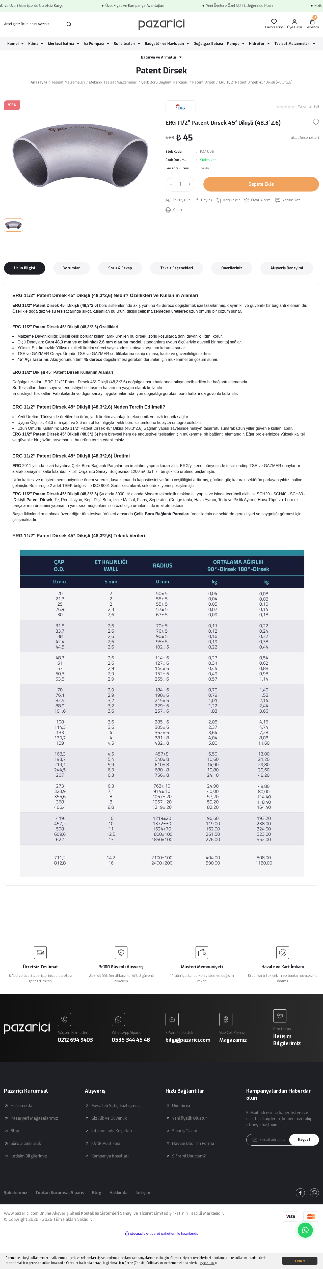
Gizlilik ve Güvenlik (109, 1118)
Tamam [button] (299, 1261)
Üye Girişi (181, 1105)
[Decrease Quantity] (170, 184)
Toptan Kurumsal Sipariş (59, 1192)
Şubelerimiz (15, 1192)
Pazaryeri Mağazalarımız (34, 1118)
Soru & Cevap (120, 268)
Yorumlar (71, 268)
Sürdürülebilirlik (26, 1143)
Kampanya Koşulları (110, 1156)
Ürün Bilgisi (24, 268)
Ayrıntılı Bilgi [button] (208, 1263)
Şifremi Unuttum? (189, 1156)
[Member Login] (294, 24)
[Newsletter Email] (282, 1140)
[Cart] (312, 24)
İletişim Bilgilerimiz (29, 1156)
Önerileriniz (231, 268)
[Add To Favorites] (316, 122)
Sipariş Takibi (184, 1130)
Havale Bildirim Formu (193, 1143)
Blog (15, 1130)
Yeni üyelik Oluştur (189, 1118)
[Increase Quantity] (190, 184)
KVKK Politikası (105, 1143)
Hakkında (118, 1192)
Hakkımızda (21, 1105)
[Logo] (161, 24)
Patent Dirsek (161, 70)
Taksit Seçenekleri (176, 268)
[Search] (38, 24)
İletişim (143, 1192)
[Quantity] (180, 184)
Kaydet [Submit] (304, 1139)
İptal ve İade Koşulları (111, 1130)
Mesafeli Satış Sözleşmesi (116, 1105)
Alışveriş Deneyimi (287, 268)
